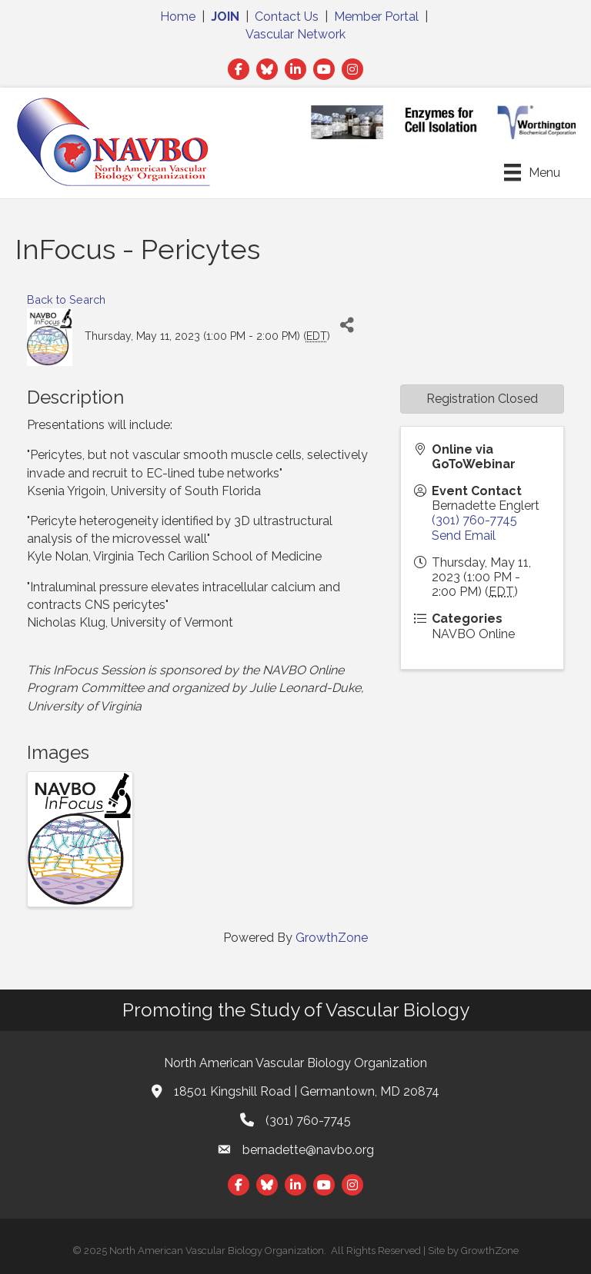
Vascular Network (295, 34)
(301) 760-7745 (474, 520)
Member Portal (376, 16)
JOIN (225, 16)
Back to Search (66, 299)
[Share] (347, 325)
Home (177, 16)
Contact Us (287, 16)
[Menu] (532, 172)
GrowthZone (332, 937)
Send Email (464, 535)
